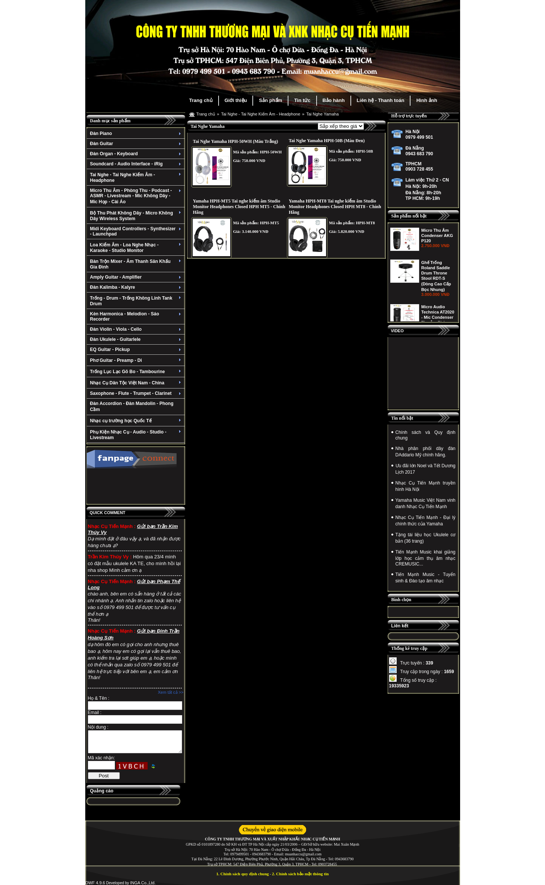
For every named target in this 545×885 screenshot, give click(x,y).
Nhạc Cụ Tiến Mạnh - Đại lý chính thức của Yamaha (426, 520)
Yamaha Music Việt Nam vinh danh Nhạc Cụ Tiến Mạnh (426, 503)
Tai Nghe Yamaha (322, 114)
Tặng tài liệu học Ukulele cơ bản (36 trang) (426, 538)
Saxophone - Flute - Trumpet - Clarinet (136, 393)
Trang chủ (201, 100)
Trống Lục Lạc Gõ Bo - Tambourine (136, 371)
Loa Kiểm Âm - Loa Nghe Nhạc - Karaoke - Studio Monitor (136, 247)
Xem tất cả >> (170, 692)
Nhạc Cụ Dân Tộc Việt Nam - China (136, 383)
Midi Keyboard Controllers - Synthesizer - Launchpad (136, 231)
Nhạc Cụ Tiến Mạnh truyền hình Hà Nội (426, 486)
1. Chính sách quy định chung (242, 874)
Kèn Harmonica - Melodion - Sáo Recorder (136, 316)
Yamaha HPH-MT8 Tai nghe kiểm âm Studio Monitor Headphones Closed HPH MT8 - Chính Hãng (335, 206)
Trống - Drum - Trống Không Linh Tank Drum (136, 301)
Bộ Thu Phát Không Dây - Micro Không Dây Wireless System (136, 215)
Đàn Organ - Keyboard (136, 153)
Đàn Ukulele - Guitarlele (136, 339)
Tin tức (302, 100)
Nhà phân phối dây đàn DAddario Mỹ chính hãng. (426, 452)
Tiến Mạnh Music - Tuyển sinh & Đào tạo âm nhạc (426, 578)
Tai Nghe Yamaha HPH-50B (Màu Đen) (327, 140)
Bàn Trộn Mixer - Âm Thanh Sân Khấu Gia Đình (136, 264)
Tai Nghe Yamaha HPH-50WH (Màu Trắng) (235, 141)
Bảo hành (334, 100)
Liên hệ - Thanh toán (381, 100)
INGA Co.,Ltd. (142, 882)
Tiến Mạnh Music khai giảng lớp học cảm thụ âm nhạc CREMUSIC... (426, 558)
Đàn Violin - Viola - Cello (136, 329)
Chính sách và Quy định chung (426, 435)
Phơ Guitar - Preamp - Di (136, 360)
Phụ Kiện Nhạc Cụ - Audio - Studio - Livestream (136, 434)
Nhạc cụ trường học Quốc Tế (136, 420)
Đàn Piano (136, 133)
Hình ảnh (426, 100)
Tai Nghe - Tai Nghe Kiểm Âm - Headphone (136, 177)
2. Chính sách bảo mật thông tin (300, 874)
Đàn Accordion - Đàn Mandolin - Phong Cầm (132, 406)
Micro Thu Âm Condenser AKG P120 (437, 275)
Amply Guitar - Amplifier (136, 277)
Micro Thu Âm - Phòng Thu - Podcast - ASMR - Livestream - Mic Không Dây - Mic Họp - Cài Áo (136, 196)
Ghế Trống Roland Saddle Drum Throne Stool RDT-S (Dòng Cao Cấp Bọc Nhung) (436, 316)
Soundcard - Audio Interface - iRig (136, 163)
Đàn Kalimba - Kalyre (136, 287)
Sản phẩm (270, 100)
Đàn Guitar (136, 143)
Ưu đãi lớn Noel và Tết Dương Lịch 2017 (426, 469)
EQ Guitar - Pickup (136, 349)
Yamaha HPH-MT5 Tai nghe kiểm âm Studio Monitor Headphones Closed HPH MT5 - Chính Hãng (239, 206)
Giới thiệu (236, 100)
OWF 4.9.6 (95, 882)
